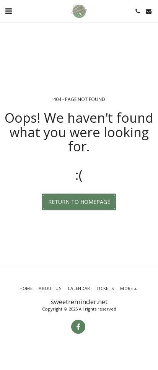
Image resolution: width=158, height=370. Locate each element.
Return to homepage (79, 201)
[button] (8, 11)
